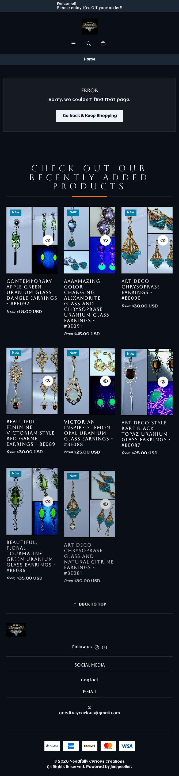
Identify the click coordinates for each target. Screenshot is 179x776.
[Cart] (103, 43)
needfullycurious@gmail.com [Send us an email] (89, 710)
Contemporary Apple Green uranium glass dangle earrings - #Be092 (31, 304)
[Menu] (73, 43)
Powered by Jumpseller (108, 767)
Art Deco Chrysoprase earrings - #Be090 (140, 314)
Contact (89, 680)
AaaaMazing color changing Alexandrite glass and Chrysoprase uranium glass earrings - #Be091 (86, 322)
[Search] (88, 43)
